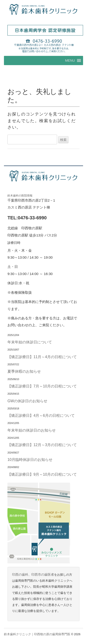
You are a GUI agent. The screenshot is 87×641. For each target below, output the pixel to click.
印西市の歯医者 (42, 574)
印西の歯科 (20, 574)
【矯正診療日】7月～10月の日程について (42, 386)
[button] (70, 60)
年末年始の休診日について (29, 342)
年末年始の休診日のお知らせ (31, 430)
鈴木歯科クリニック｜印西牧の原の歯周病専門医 (37, 634)
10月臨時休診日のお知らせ (29, 459)
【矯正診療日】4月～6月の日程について (41, 415)
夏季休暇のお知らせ (24, 371)
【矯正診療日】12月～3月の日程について (42, 445)
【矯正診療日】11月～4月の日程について (42, 357)
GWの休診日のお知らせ (27, 401)
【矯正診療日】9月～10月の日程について (42, 474)
